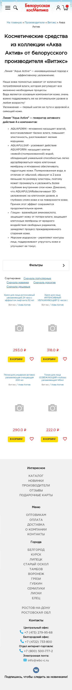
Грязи (36, 579)
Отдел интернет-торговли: (36, 646)
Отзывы (36, 490)
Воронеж (36, 574)
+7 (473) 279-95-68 (36, 632)
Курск (36, 554)
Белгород (36, 550)
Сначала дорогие (44, 283)
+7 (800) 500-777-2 (36, 651)
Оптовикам (36, 515)
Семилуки (36, 588)
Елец (36, 598)
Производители (36, 485)
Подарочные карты (36, 495)
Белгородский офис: (36, 637)
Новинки (36, 481)
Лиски (36, 593)
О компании (36, 529)
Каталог (36, 476)
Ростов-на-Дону (36, 608)
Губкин (36, 583)
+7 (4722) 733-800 (36, 642)
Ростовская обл (36, 612)
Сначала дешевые (18, 287)
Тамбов (36, 569)
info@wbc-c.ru (36, 660)
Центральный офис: (36, 628)
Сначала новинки (18, 283)
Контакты (36, 534)
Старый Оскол (36, 564)
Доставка (36, 524)
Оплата (36, 520)
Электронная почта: (36, 656)
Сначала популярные (37, 278)
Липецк (36, 559)
